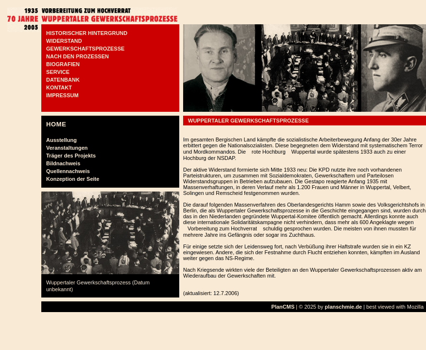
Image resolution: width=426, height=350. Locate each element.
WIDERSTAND (64, 41)
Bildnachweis (63, 163)
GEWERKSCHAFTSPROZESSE (85, 49)
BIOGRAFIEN (63, 64)
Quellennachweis (68, 171)
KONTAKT (59, 87)
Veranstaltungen (67, 148)
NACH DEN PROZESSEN (77, 56)
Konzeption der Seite (72, 179)
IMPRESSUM (62, 95)
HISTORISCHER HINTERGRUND (86, 33)
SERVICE (57, 72)
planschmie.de (343, 307)
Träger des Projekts (71, 155)
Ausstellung (61, 140)
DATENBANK (63, 80)
